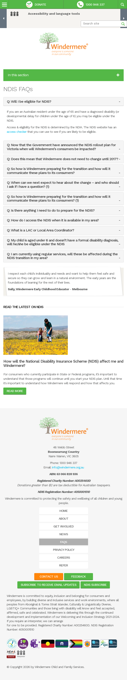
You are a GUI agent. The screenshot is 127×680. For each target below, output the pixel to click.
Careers (63, 557)
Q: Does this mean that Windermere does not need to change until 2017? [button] (62, 159)
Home (63, 511)
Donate (36, 4)
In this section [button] (63, 75)
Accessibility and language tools (54, 13)
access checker (16, 131)
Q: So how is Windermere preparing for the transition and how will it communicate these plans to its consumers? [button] (58, 171)
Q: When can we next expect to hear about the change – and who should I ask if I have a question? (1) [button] (63, 184)
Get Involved (63, 526)
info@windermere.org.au (68, 467)
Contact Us (49, 576)
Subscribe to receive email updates (48, 584)
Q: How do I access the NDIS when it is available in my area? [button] (53, 220)
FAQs (63, 542)
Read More (15, 391)
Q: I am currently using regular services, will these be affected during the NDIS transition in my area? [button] (62, 256)
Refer (63, 565)
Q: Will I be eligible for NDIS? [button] (29, 102)
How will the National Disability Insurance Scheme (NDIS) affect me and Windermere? (63, 363)
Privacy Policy (63, 549)
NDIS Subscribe (95, 584)
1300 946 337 (91, 4)
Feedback (78, 576)
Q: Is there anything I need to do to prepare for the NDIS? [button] (51, 210)
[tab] (63, 101)
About (63, 518)
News (63, 534)
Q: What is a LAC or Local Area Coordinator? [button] (40, 230)
